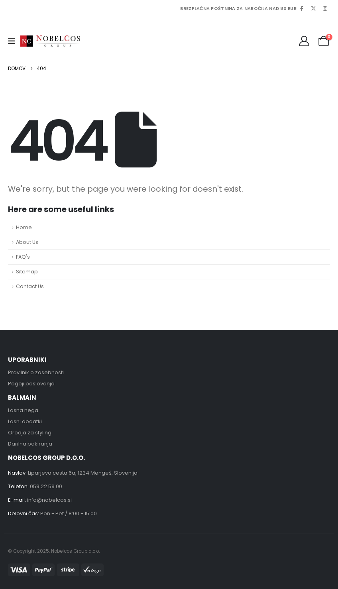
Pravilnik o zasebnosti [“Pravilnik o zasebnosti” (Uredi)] (36, 372)
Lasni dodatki (25, 421)
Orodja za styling (29, 432)
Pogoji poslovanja (31, 383)
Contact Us (30, 286)
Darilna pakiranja (30, 444)
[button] (14, 41)
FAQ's (23, 256)
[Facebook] (302, 8)
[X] (313, 8)
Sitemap (27, 271)
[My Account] (304, 41)
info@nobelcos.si (49, 500)
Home (24, 227)
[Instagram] (325, 8)
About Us (27, 242)
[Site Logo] (50, 40)
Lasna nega (23, 410)
